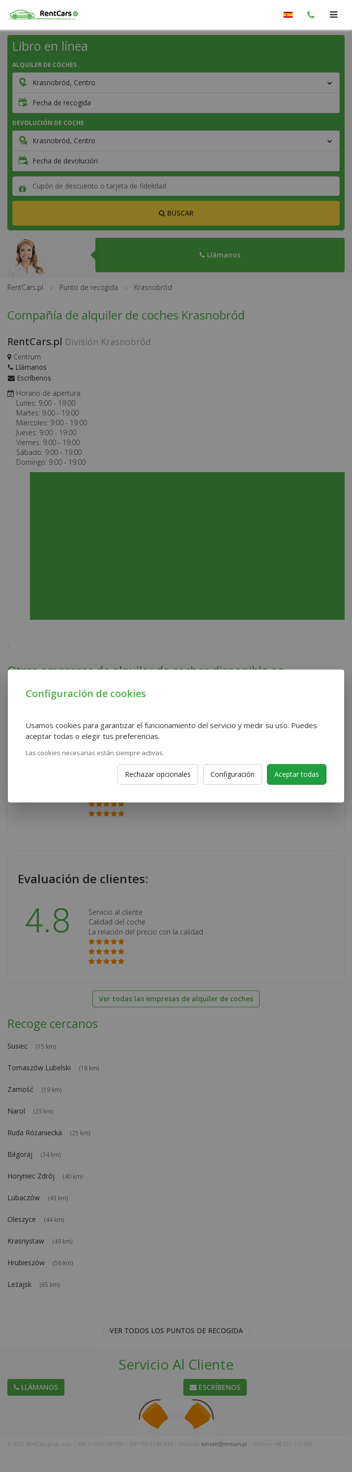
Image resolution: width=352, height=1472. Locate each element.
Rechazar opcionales (158, 774)
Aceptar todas (296, 774)
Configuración (232, 774)
